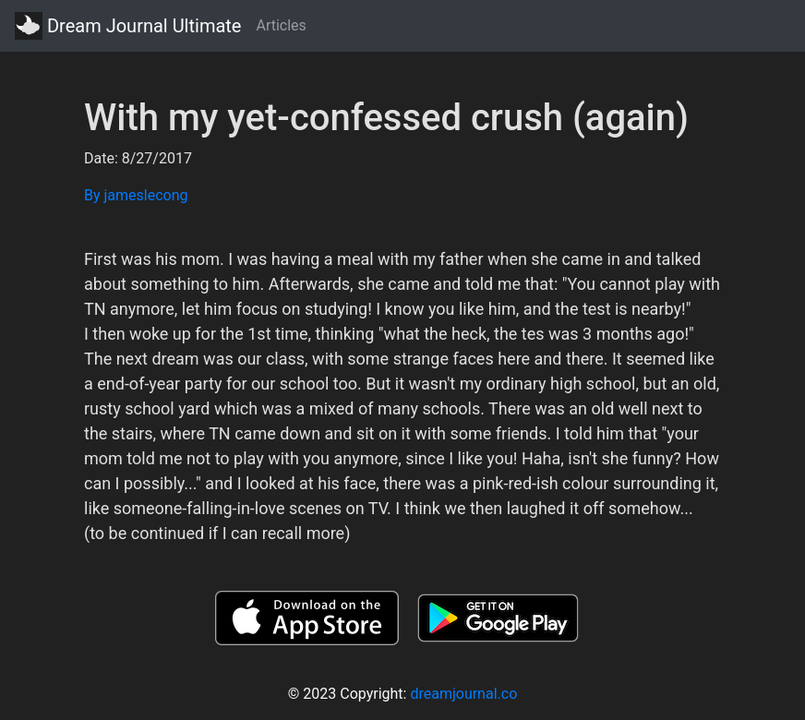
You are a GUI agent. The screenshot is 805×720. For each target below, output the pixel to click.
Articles (281, 25)
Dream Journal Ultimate (128, 26)
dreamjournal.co (463, 693)
